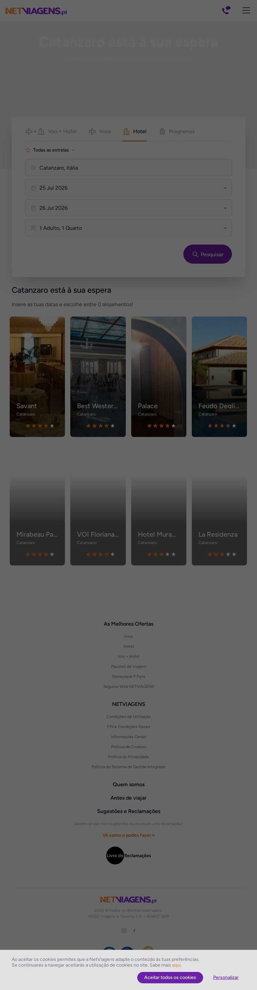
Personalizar (226, 977)
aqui (176, 965)
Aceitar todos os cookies (170, 977)
